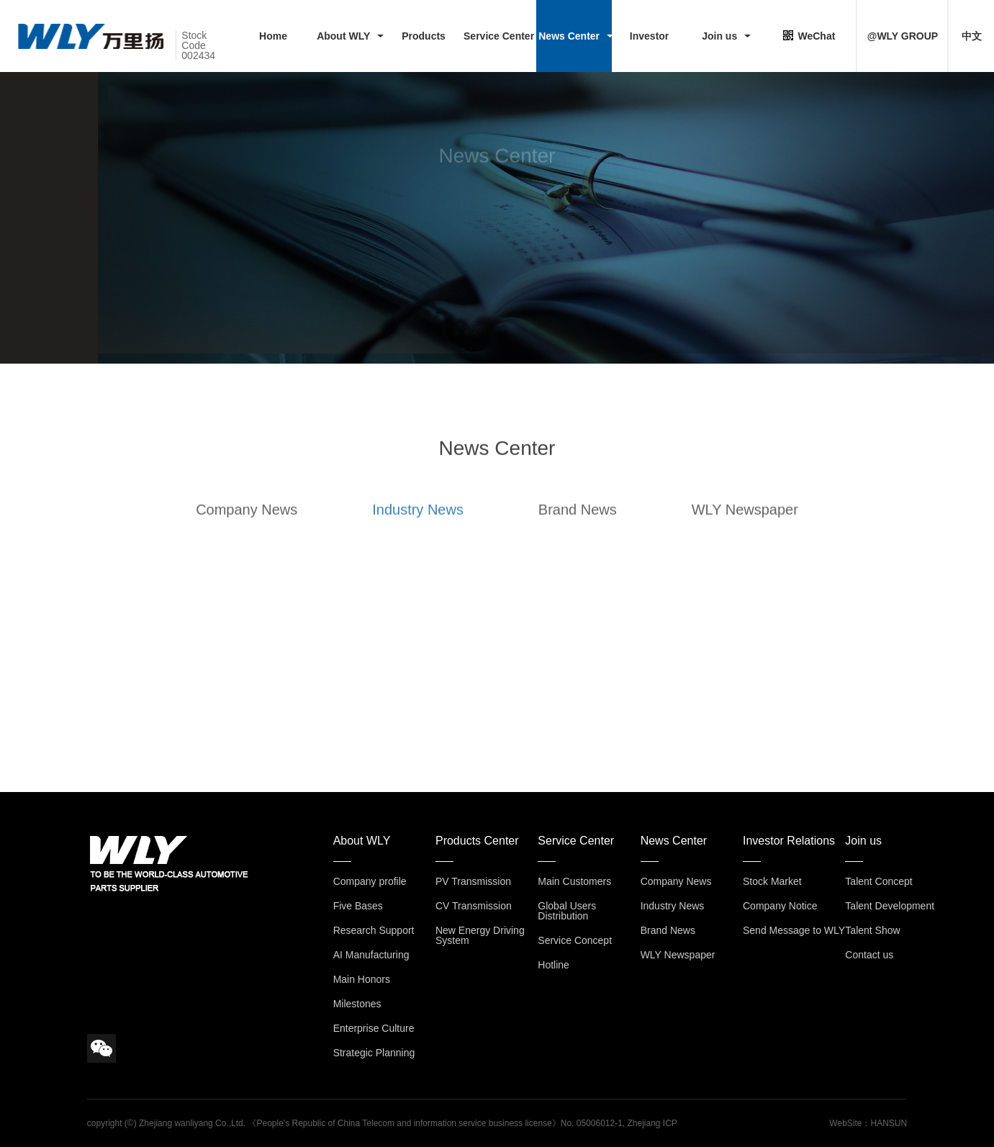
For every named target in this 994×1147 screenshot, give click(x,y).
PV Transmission (473, 881)
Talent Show (872, 930)
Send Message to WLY (794, 930)
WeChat (808, 36)
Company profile (370, 881)
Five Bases (358, 906)
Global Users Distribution (567, 911)
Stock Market (772, 881)
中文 (972, 36)
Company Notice (780, 906)
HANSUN (888, 1123)
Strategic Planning (374, 1052)
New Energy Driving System (480, 935)
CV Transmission (473, 906)
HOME (75, 226)
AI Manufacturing (371, 955)
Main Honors (361, 979)
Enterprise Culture (374, 1028)
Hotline (553, 965)
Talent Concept (878, 881)
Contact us (869, 955)
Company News (246, 518)
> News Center (119, 226)
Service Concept (575, 940)
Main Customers (574, 881)
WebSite (845, 1123)
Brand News (577, 518)
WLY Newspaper (745, 518)
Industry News (418, 518)
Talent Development (889, 906)
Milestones (357, 1003)
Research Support (374, 930)
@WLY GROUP (902, 36)
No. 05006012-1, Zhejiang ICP (619, 1123)
